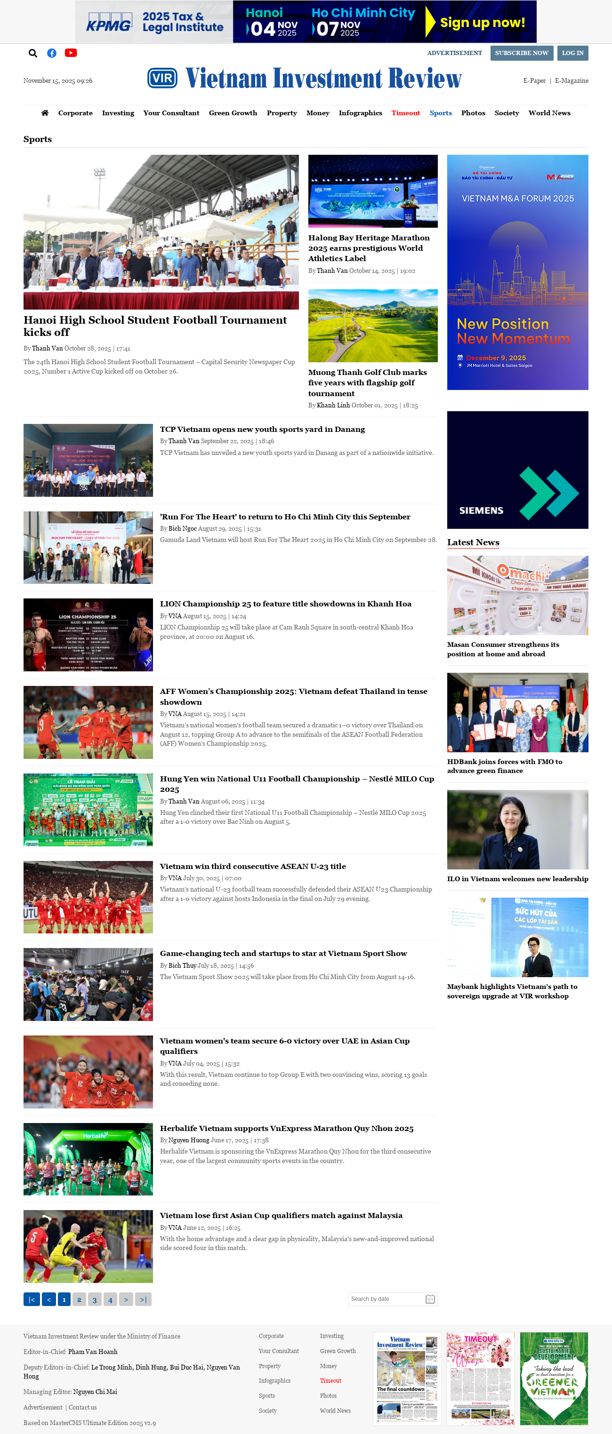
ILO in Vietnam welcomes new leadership (517, 879)
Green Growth (233, 113)
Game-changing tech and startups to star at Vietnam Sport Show (283, 953)
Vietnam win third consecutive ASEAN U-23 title (253, 866)
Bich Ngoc (183, 528)
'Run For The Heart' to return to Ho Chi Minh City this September (285, 516)
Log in (573, 52)
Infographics (360, 113)
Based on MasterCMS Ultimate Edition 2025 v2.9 (90, 1422)
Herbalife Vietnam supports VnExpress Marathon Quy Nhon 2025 (287, 1128)
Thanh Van (47, 347)
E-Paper (534, 80)
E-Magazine (571, 80)
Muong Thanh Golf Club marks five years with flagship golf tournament (367, 383)
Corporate (75, 113)
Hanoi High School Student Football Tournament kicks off (155, 326)
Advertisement (454, 52)
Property (282, 113)
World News (550, 113)
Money (318, 113)
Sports (441, 113)
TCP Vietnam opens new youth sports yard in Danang (262, 429)
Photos (473, 113)
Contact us (83, 1406)
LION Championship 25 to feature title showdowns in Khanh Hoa (286, 603)
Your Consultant (172, 113)
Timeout (406, 113)
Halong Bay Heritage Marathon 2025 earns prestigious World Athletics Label (369, 248)
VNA (175, 615)
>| (143, 1299)
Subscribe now (522, 52)
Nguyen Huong (189, 1139)
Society (507, 113)
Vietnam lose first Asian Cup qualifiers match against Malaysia (281, 1215)
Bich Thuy (182, 965)
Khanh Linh (333, 404)
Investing (118, 113)
